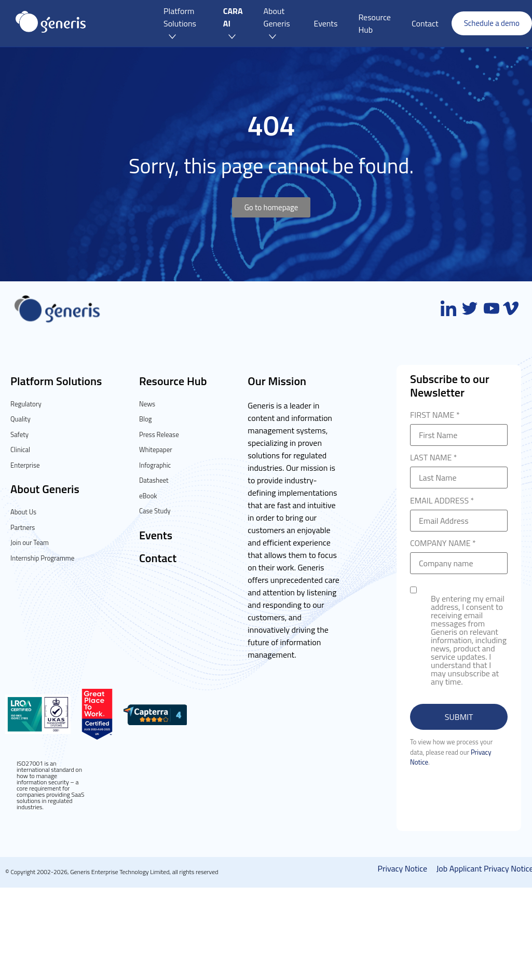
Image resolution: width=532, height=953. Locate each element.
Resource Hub (173, 381)
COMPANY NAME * (459, 554)
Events (155, 535)
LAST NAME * (459, 468)
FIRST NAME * (459, 426)
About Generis (44, 489)
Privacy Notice (403, 868)
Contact (157, 558)
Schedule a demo (492, 23)
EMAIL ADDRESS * (459, 511)
